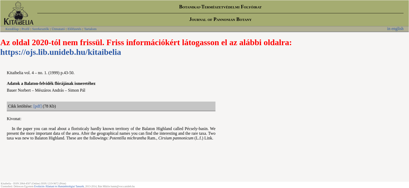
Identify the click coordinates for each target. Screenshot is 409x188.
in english (395, 28)
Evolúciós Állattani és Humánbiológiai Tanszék (59, 186)
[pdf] (37, 106)
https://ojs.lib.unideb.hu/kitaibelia (60, 52)
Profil (25, 29)
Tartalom (90, 29)
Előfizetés (74, 29)
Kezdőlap (12, 29)
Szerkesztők (40, 29)
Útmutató (58, 29)
